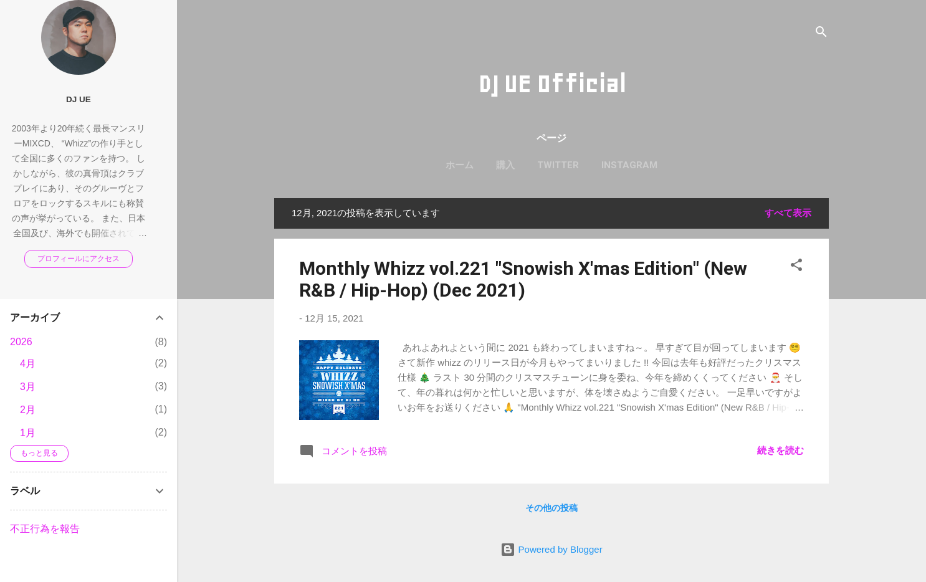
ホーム (460, 165)
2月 (28, 409)
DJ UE (78, 99)
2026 (21, 341)
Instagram (629, 165)
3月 (28, 386)
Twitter (558, 165)
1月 (28, 432)
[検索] (821, 34)
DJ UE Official (552, 84)
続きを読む (780, 450)
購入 (505, 165)
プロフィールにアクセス (78, 258)
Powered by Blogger (551, 549)
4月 (28, 363)
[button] (796, 267)
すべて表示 (788, 213)
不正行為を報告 (45, 528)
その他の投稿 (551, 508)
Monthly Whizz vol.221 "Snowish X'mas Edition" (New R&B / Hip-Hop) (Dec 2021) (523, 279)
